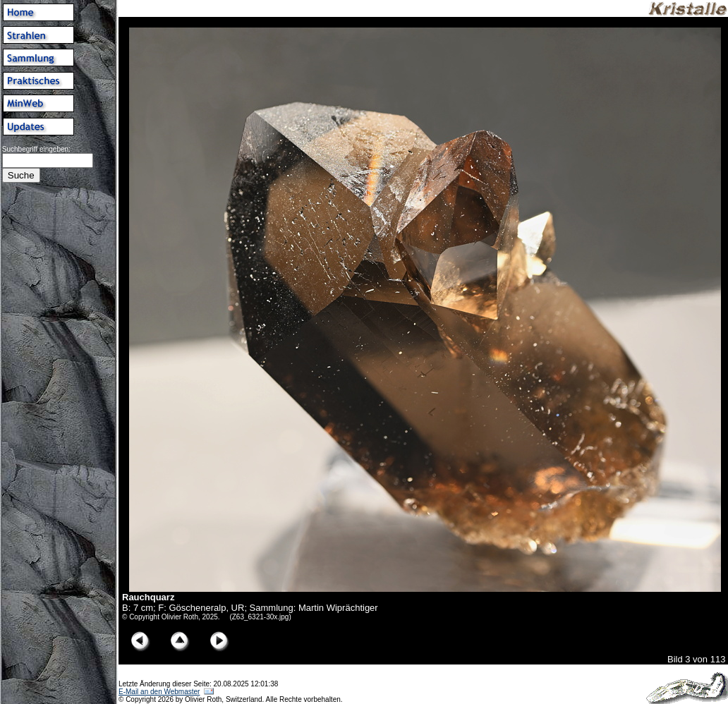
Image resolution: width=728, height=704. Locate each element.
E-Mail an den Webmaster (159, 692)
